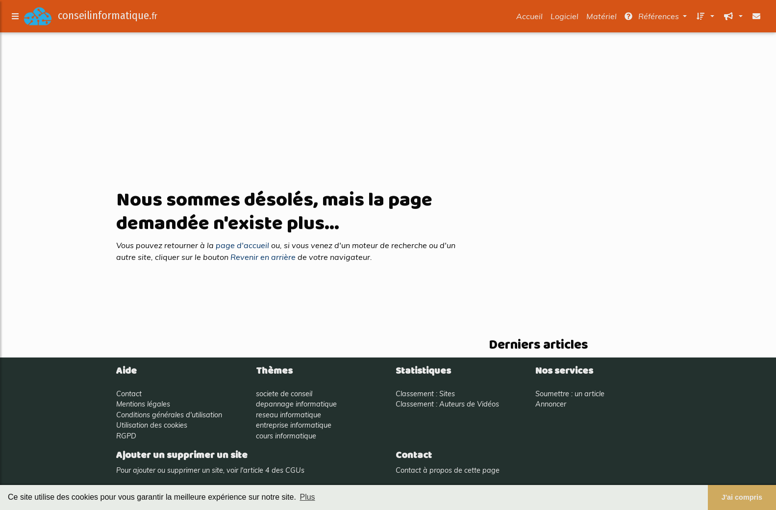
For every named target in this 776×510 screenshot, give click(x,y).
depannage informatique (296, 404)
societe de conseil (284, 393)
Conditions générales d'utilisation (169, 414)
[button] (704, 18)
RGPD (126, 436)
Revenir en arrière (263, 257)
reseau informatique (288, 414)
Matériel (601, 18)
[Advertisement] (388, 111)
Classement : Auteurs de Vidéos (447, 404)
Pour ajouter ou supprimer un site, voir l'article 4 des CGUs (210, 470)
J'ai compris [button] (742, 497)
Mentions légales (143, 404)
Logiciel (564, 18)
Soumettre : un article (569, 393)
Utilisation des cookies (151, 425)
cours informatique (286, 436)
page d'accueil (242, 245)
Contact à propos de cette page (448, 470)
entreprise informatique (293, 425)
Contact (129, 393)
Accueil (529, 18)
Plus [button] (307, 497)
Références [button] (653, 18)
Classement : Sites (425, 393)
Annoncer (550, 404)
